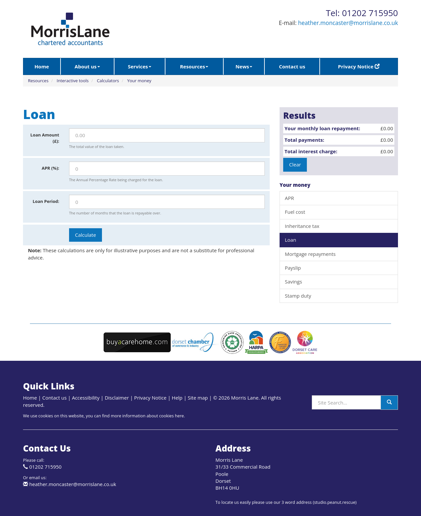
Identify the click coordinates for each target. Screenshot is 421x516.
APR (289, 198)
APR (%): (50, 168)
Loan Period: (46, 201)
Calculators (108, 81)
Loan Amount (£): (44, 138)
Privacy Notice (359, 66)
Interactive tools (72, 81)
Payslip (293, 267)
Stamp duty (298, 295)
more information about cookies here (147, 416)
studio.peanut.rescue (335, 502)
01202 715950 (45, 466)
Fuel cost (295, 212)
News (243, 66)
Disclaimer (117, 397)
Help (177, 397)
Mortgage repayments (310, 254)
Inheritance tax (302, 226)
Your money (139, 81)
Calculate (85, 235)
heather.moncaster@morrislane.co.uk (348, 23)
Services (139, 66)
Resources (194, 66)
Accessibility (86, 397)
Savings (293, 281)
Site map (198, 397)
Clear (295, 164)
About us (87, 66)
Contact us (292, 66)
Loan (290, 239)
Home (42, 66)
